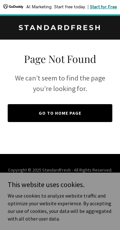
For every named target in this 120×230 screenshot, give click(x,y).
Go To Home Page (60, 113)
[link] (60, 28)
